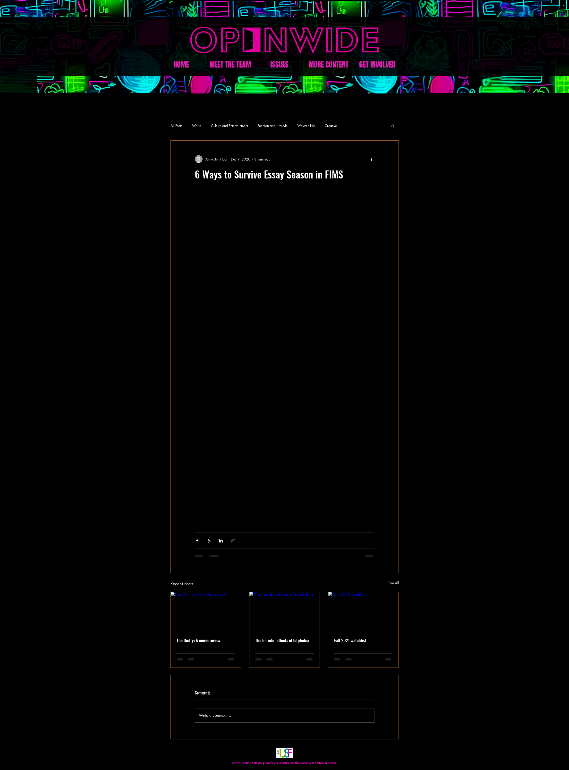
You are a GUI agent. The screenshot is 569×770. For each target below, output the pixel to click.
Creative (331, 125)
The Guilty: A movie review (198, 640)
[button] (392, 126)
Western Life (306, 125)
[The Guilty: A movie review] (206, 611)
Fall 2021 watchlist (350, 640)
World (196, 125)
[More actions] (371, 159)
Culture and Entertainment (229, 125)
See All (394, 583)
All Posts (176, 125)
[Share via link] (232, 540)
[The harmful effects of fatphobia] (284, 611)
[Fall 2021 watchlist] (363, 611)
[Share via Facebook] (197, 540)
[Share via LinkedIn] (221, 540)
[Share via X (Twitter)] (209, 540)
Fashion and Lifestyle (273, 125)
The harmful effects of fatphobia (282, 640)
